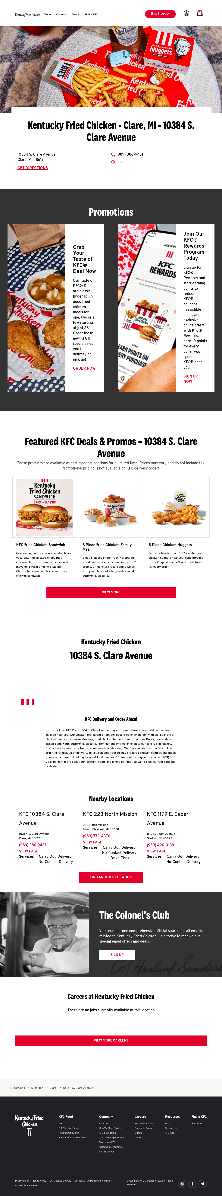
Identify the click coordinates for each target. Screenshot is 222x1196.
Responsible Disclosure (111, 1147)
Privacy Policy (22, 1181)
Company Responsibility (111, 1138)
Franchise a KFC (107, 1142)
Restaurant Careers (144, 1124)
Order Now (84, 369)
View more (111, 594)
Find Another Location (111, 878)
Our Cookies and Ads (60, 1181)
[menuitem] (47, 15)
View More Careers (111, 1042)
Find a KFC (197, 1124)
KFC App (169, 1133)
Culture (138, 1133)
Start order (160, 14)
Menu (61, 1124)
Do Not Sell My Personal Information (93, 1181)
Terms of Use (39, 1181)
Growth (138, 1138)
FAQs (167, 1124)
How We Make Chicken (110, 1128)
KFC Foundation (107, 1133)
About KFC (104, 1124)
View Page (28, 853)
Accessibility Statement (27, 1186)
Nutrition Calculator (69, 1133)
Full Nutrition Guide (69, 1128)
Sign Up (117, 956)
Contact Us (171, 1128)
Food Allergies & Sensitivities (73, 1138)
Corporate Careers (144, 1128)
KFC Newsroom (107, 1152)
